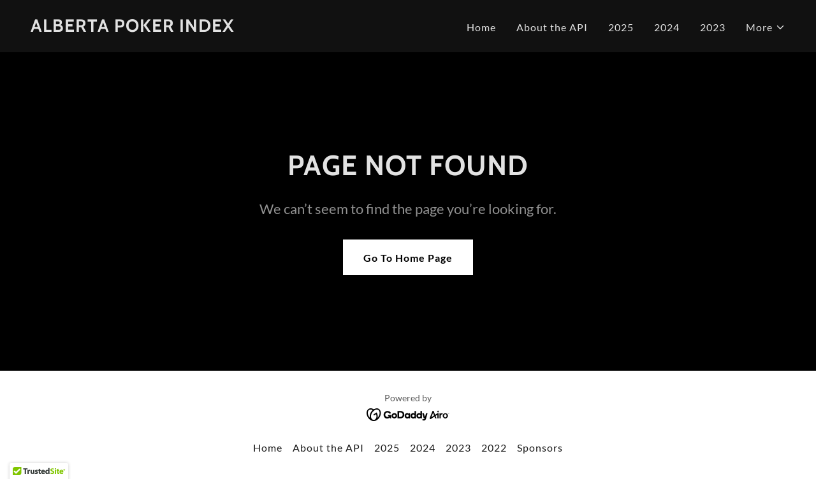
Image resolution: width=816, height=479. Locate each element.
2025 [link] (621, 27)
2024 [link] (667, 27)
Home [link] (481, 27)
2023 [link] (712, 27)
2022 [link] (494, 447)
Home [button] (267, 447)
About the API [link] (552, 27)
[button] (765, 27)
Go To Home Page (408, 258)
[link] (133, 28)
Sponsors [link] (540, 447)
